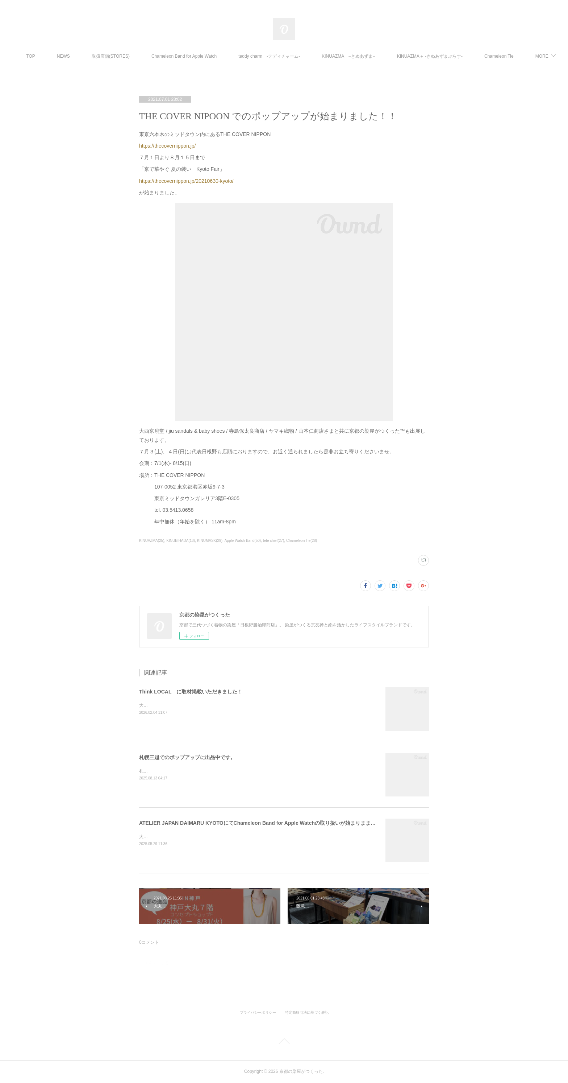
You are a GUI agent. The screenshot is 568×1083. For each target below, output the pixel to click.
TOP (49, 56)
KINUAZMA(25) (151, 541)
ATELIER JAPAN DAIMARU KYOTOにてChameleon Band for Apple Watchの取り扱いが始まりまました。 (262, 823)
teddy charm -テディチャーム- (288, 56)
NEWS (82, 56)
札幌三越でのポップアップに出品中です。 (187, 757)
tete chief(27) (273, 541)
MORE (509, 56)
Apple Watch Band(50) (243, 541)
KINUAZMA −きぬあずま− (367, 56)
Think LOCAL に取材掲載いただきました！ (190, 692)
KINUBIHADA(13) (180, 541)
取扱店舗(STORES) (129, 56)
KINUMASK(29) (209, 541)
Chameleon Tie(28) (301, 541)
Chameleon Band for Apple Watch (202, 56)
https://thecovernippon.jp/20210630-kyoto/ (186, 181)
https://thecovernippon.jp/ (167, 146)
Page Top (284, 1042)
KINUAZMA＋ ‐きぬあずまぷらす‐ (448, 56)
